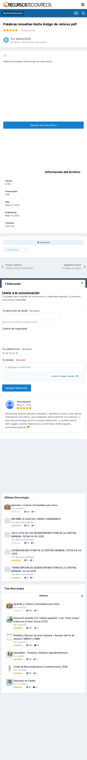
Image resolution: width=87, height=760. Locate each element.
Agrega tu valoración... (18, 367)
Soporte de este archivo (43, 125)
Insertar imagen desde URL (65, 376)
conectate (20, 299)
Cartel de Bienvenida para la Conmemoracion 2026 (40, 666)
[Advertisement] (43, 95)
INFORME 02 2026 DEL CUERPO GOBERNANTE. (36, 519)
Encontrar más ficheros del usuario (29, 42)
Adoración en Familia (24, 680)
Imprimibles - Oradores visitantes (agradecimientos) (40, 652)
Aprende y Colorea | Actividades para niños (34, 505)
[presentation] (27, 337)
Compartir (43, 242)
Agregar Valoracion (17, 388)
